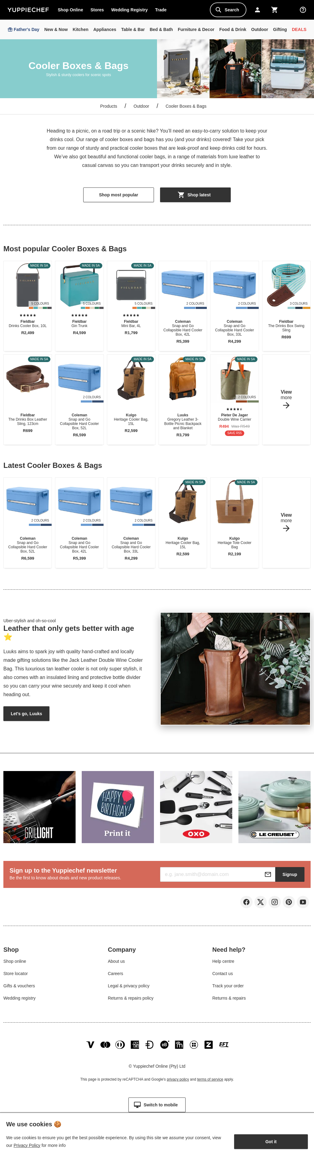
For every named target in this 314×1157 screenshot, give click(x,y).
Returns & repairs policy (131, 999)
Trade (162, 11)
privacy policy (178, 1084)
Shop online (14, 963)
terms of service (210, 1084)
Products (108, 106)
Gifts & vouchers (19, 987)
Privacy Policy (27, 1145)
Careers (115, 975)
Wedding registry (19, 999)
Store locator (15, 975)
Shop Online (70, 9)
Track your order (228, 987)
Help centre (223, 963)
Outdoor (141, 106)
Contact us (222, 975)
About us (116, 963)
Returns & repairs (229, 999)
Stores (97, 9)
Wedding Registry (129, 9)
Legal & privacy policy (128, 987)
